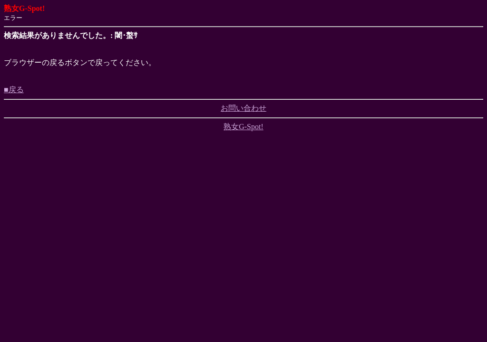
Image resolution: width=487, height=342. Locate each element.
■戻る (14, 90)
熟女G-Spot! (243, 127)
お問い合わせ (243, 108)
